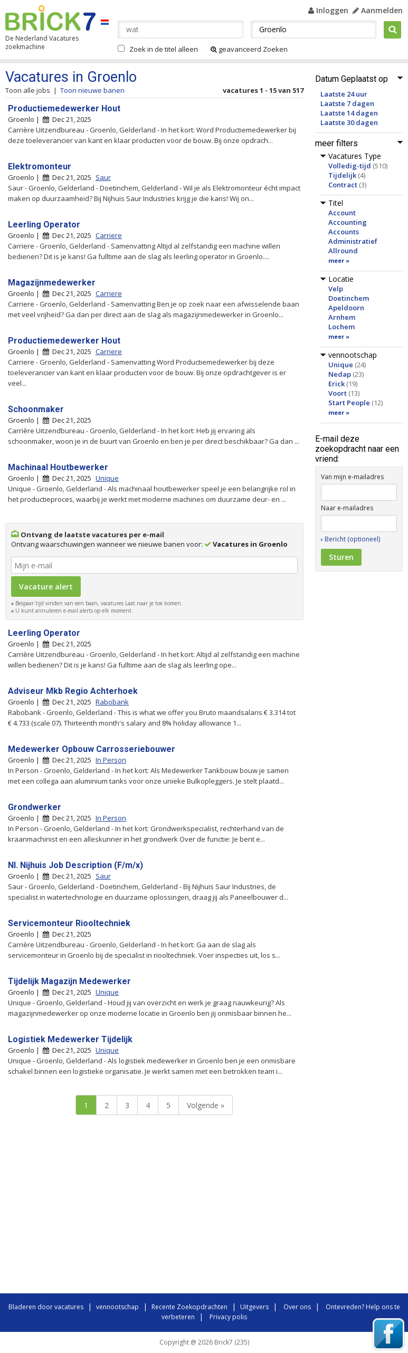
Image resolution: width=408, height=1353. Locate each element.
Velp (335, 288)
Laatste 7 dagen (347, 103)
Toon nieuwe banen (92, 90)
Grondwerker (34, 807)
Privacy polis (228, 1316)
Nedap (339, 374)
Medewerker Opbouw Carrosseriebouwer (91, 749)
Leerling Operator (44, 225)
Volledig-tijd (349, 165)
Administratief (352, 241)
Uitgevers (254, 1306)
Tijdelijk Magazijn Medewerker (69, 981)
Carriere (109, 235)
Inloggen (328, 10)
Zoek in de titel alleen (163, 49)
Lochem (341, 326)
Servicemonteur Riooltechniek (69, 923)
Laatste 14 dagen (349, 113)
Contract (342, 184)
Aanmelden (378, 10)
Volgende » (205, 1105)
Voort (337, 393)
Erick (336, 383)
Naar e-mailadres (347, 507)
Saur (103, 177)
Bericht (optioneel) (352, 539)
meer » (338, 260)
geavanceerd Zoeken (249, 49)
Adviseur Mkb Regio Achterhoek (73, 691)
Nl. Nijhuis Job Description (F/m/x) (75, 865)
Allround (343, 250)
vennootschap (117, 1306)
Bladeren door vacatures (45, 1306)
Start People (349, 402)
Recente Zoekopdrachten (189, 1306)
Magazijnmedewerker (52, 283)
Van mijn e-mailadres (352, 476)
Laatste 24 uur (343, 94)
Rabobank (112, 702)
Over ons (297, 1306)
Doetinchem (348, 298)
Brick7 (50, 18)
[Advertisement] (153, 1207)
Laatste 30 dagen (349, 122)
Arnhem (341, 317)
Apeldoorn (346, 307)
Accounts (343, 231)
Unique (340, 364)
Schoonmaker (36, 409)
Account (342, 212)
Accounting (347, 222)
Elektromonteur (39, 166)
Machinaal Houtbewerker (58, 467)
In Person (111, 760)
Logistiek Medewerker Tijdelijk (70, 1039)
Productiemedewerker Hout (64, 108)
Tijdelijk (342, 175)
